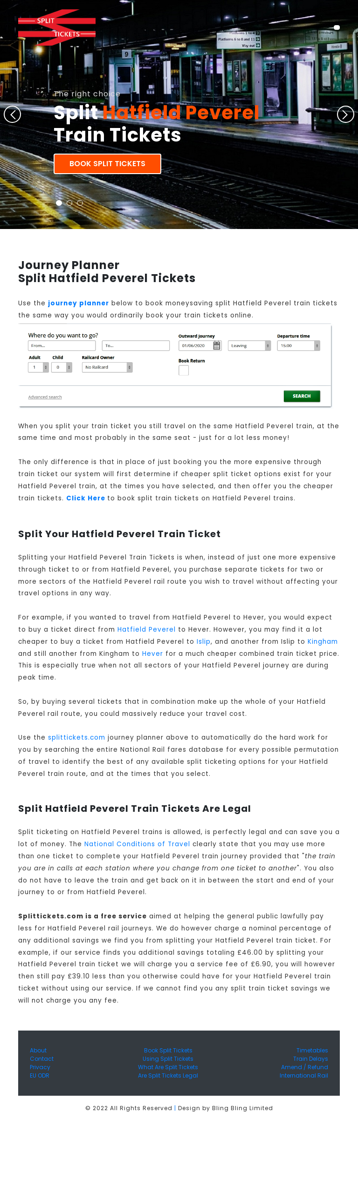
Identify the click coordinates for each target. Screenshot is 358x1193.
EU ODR (39, 1075)
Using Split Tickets (168, 1059)
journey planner (78, 303)
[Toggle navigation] (337, 27)
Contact (42, 1059)
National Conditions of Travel (137, 844)
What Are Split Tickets (168, 1067)
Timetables (312, 1050)
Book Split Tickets (107, 163)
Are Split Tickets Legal (168, 1075)
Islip (204, 641)
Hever (152, 653)
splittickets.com (76, 737)
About (38, 1050)
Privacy (40, 1067)
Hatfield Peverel (146, 629)
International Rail (304, 1075)
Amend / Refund (304, 1067)
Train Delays (310, 1059)
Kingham (323, 641)
